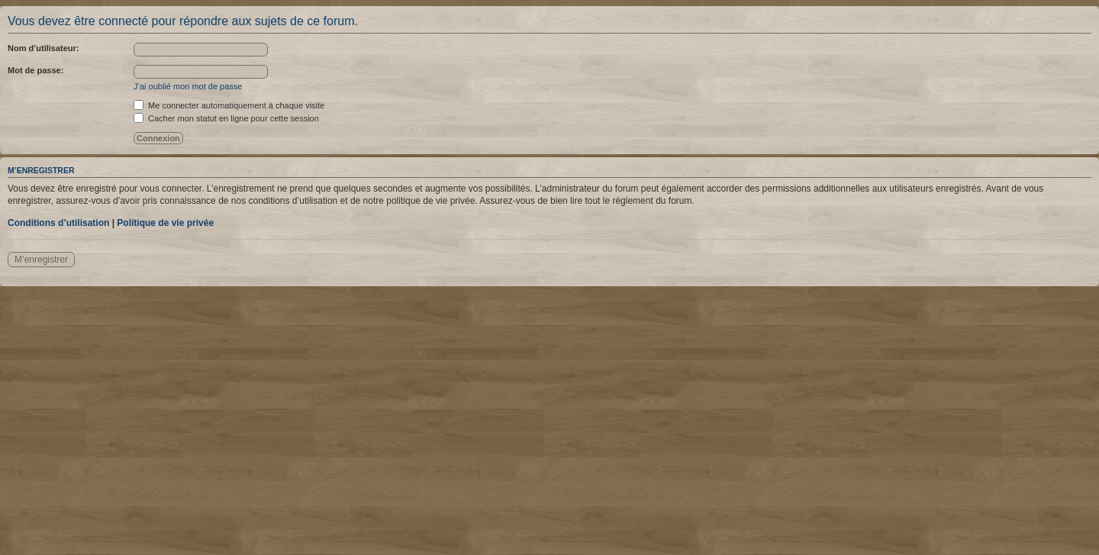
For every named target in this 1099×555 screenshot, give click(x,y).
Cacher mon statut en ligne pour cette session (226, 118)
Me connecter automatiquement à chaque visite (229, 105)
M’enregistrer (41, 259)
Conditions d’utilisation (58, 223)
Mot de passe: (35, 70)
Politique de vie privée (165, 223)
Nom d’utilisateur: (43, 48)
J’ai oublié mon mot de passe (188, 86)
